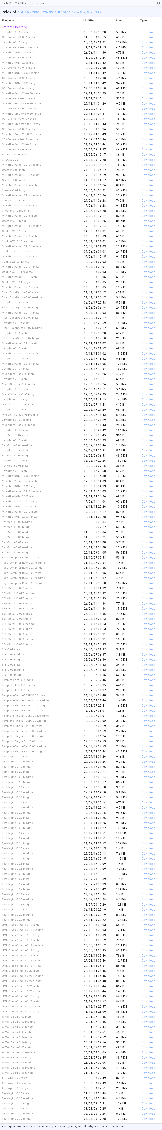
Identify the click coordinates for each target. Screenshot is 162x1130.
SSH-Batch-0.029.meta (16, 618)
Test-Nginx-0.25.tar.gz (16, 858)
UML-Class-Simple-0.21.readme (22, 991)
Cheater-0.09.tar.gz (14, 190)
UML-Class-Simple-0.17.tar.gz (21, 935)
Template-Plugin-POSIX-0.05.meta (24, 710)
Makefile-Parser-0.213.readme (21, 164)
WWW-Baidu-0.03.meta (17, 1016)
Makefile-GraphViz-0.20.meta (21, 93)
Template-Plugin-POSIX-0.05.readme (25, 715)
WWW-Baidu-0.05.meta (17, 1047)
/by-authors (58, 12)
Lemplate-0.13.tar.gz (15, 460)
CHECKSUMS (10, 159)
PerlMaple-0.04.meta (15, 435)
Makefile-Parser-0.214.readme (21, 195)
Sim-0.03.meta (11, 664)
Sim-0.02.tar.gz (12, 659)
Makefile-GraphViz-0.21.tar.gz (21, 144)
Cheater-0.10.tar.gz (14, 220)
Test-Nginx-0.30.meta (16, 1093)
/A (76, 12)
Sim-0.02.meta (11, 649)
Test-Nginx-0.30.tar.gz (16, 1103)
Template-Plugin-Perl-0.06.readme (24, 746)
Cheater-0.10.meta (14, 200)
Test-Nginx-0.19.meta (16, 756)
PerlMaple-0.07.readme (17, 547)
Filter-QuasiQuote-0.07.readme (22, 328)
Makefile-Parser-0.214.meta (20, 185)
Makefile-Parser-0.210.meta (20, 236)
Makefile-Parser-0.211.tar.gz (20, 312)
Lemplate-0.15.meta (15, 333)
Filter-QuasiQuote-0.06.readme (22, 297)
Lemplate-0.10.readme (16, 358)
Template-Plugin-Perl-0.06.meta (22, 741)
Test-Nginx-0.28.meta (16, 894)
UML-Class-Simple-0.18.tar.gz (21, 950)
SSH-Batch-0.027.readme (18, 593)
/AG (81, 12)
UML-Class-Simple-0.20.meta (21, 970)
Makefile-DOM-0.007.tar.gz (19, 516)
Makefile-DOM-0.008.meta (19, 62)
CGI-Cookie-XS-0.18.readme (20, 139)
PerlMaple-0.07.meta (15, 542)
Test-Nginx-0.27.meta (16, 878)
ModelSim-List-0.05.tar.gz (19, 394)
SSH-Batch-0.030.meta (16, 634)
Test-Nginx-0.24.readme (17, 838)
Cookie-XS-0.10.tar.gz (16, 251)
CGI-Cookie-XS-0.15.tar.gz (19, 57)
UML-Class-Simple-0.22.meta (21, 1001)
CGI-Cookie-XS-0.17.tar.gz (19, 118)
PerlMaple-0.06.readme (17, 532)
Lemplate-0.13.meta (15, 440)
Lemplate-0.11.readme (16, 389)
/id (71, 12)
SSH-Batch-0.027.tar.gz (17, 598)
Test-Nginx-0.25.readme (17, 853)
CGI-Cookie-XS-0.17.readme (20, 108)
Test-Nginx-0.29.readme (17, 914)
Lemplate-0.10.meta (15, 348)
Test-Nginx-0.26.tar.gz (16, 873)
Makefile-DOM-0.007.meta (19, 496)
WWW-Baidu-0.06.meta (17, 1062)
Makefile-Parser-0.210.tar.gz (20, 266)
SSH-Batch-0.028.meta (16, 603)
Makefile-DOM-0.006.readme (20, 475)
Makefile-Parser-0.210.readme (21, 246)
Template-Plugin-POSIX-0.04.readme (25, 700)
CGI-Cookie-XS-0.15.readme (20, 47)
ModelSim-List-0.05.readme (20, 384)
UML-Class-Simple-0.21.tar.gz (21, 996)
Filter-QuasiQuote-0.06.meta (20, 292)
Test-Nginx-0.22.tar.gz (16, 812)
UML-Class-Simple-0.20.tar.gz (21, 981)
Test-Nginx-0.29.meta (16, 909)
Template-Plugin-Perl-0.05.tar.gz (23, 736)
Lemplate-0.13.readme (16, 450)
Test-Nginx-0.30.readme (17, 1098)
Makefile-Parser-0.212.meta (20, 481)
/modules (38, 12)
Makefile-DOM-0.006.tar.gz (19, 486)
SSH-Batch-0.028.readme (18, 608)
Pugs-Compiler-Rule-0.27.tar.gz (22, 567)
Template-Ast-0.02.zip (16, 690)
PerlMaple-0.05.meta (15, 465)
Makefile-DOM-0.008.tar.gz (19, 83)
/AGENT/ (93, 12)
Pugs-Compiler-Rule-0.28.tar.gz (22, 583)
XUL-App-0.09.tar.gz (15, 1088)
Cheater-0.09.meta (14, 169)
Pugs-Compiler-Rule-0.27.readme (23, 562)
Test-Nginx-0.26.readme (17, 868)
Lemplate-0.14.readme (16, 302)
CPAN (24, 12)
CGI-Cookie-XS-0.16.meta (18, 67)
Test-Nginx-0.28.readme (17, 899)
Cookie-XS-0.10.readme (17, 241)
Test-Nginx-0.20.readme (17, 776)
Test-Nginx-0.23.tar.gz (16, 827)
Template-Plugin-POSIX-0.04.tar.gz (24, 705)
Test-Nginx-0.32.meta (16, 1108)
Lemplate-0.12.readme (16, 419)
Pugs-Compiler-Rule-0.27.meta (22, 557)
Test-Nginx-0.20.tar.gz (16, 782)
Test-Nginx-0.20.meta (16, 771)
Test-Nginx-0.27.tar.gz (16, 889)
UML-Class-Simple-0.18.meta (21, 940)
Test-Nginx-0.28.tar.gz (16, 904)
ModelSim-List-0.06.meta (18, 404)
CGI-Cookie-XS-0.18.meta (18, 129)
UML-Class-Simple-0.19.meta (21, 955)
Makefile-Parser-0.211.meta (20, 276)
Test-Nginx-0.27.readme (17, 884)
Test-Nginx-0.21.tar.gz (16, 797)
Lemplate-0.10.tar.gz (15, 368)
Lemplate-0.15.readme (16, 32)
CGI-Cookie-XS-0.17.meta (18, 98)
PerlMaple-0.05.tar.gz (16, 526)
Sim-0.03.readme (13, 669)
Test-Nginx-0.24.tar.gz (16, 843)
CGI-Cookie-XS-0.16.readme (20, 78)
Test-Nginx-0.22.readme (17, 807)
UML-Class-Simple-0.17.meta (21, 924)
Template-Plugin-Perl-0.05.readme (24, 731)
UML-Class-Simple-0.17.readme (22, 929)
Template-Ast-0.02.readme (19, 685)
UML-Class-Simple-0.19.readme (22, 960)
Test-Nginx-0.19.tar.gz (16, 766)
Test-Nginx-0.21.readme (17, 792)
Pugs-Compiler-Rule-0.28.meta (22, 572)
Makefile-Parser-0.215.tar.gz (20, 256)
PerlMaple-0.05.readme (17, 521)
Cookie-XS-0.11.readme (17, 271)
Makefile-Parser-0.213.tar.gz (20, 174)
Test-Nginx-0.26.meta (16, 863)
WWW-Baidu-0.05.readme (18, 1052)
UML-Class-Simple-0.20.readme (22, 975)
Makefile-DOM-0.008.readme (20, 72)
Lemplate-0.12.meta (15, 409)
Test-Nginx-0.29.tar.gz (16, 919)
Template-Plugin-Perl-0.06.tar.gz (23, 751)
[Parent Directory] (14, 27)
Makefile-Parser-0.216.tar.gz (20, 363)
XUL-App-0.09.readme (16, 1083)
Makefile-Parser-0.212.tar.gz (20, 501)
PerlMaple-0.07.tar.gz (16, 552)
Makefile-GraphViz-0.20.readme (22, 103)
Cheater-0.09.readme (15, 180)
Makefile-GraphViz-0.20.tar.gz (21, 113)
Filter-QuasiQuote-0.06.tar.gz (21, 307)
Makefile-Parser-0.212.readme (21, 491)
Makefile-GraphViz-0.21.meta (21, 123)
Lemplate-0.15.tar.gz (15, 42)
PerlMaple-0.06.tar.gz (16, 537)
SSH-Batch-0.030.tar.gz (17, 644)
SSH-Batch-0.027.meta (16, 588)
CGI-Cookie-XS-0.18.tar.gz (19, 149)
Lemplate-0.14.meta (15, 470)
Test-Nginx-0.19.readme (17, 761)
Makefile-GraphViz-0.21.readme (22, 134)
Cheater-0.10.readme (15, 210)
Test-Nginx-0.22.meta (16, 802)
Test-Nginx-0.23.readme (17, 822)
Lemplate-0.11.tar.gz (15, 399)
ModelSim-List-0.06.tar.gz (19, 424)
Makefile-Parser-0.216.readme (21, 353)
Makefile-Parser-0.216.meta (20, 343)
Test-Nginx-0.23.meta (16, 817)
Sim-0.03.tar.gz (12, 674)
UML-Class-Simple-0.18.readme (22, 945)
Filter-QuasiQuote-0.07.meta (20, 317)
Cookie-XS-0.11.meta (15, 261)
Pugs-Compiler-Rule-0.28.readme (23, 577)
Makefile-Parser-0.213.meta (20, 511)
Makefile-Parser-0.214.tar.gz (20, 205)
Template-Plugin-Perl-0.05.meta (22, 725)
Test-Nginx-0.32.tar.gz (16, 1118)
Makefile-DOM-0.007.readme (20, 506)
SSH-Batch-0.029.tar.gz (17, 628)
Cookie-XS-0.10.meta (15, 231)
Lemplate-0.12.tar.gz (15, 430)
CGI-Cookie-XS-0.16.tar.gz (19, 88)
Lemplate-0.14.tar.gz (15, 322)
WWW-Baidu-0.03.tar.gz (17, 1026)
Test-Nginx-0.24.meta (16, 833)
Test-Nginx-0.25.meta (16, 848)
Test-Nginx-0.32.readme (17, 1113)
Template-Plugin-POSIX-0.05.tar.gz (24, 720)
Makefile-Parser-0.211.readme (21, 287)
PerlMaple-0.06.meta (15, 154)
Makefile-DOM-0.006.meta (19, 52)
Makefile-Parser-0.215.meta (20, 215)
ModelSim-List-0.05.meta (18, 373)
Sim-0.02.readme (13, 654)
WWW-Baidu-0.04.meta (17, 1032)
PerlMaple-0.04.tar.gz (16, 455)
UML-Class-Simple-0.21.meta (21, 986)
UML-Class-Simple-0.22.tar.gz (21, 1011)
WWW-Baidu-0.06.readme (18, 1067)
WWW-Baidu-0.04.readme (18, 1037)
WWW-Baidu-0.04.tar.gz (17, 1042)
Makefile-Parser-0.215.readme (21, 225)
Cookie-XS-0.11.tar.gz (16, 282)
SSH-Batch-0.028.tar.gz (17, 613)
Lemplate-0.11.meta (15, 379)
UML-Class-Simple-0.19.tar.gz (21, 965)
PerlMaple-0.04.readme (17, 445)
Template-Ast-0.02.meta (17, 680)
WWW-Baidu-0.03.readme (18, 1021)
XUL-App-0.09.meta (14, 1077)
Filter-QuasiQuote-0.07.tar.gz (21, 338)
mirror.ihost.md (115, 1126)
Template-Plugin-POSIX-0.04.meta (24, 695)
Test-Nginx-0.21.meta (16, 787)
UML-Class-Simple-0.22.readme (22, 1006)
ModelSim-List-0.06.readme (20, 414)
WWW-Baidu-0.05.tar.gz (17, 1057)
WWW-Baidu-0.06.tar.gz (17, 1072)
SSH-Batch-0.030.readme (18, 639)
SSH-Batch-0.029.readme (18, 623)
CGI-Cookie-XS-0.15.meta (18, 37)
